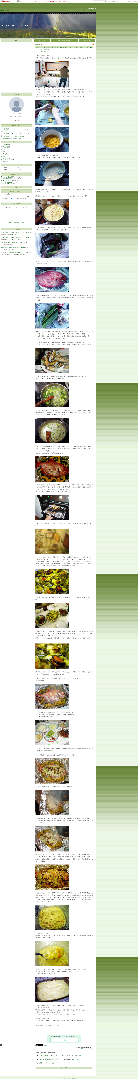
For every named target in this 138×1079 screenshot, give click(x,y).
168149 (91, 8)
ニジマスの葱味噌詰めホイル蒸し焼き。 (11, 138)
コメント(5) (77, 1055)
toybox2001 (4, 247)
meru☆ (3, 252)
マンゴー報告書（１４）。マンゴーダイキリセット (14, 136)
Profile (16, 94)
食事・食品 (4, 154)
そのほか (21, 1)
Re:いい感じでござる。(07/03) (16, 242)
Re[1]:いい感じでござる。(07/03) (21, 232)
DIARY (7, 10)
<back (9, 222)
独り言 (3, 149)
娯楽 (2, 156)
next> (23, 222)
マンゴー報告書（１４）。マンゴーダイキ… (51, 1055)
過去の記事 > (87, 40)
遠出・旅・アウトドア (7, 160)
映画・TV (3, 153)
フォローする (16, 120)
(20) (91, 47)
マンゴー (3, 161)
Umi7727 (3, 242)
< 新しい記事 (42, 40)
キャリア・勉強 (5, 148)
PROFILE (13, 10)
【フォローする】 (83, 10)
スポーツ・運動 (5, 146)
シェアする (47, 1045)
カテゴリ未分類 (5, 144)
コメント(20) (79, 1049)
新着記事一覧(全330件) (64, 40)
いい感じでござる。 (6, 128)
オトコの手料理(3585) (45, 49)
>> (115, 1)
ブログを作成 (127, 1)
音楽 (2, 151)
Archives (16, 165)
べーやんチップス (6, 232)
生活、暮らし (4, 158)
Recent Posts (16, 125)
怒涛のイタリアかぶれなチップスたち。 (50, 1063)
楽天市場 (135, 1)
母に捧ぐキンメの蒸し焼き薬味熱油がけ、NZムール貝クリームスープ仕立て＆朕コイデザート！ (62, 47)
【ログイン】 (92, 10)
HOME (2, 10)
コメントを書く (88, 1049)
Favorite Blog (16, 174)
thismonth (16, 222)
